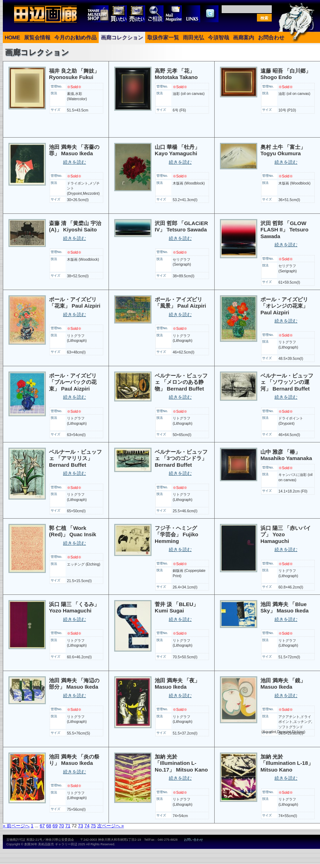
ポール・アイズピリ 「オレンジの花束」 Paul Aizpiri (284, 305)
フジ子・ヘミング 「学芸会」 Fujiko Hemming (176, 534)
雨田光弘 (193, 37)
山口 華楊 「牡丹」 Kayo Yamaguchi (177, 150)
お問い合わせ (193, 839)
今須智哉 (218, 37)
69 (55, 825)
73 (80, 825)
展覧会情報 (37, 37)
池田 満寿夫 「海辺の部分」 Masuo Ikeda (74, 683)
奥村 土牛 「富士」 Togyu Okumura (283, 150)
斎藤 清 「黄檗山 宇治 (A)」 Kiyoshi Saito (75, 226)
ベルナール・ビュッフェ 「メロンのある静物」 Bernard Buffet (181, 382)
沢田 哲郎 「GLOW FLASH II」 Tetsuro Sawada (284, 229)
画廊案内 (243, 37)
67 (42, 825)
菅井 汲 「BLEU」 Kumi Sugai (176, 607)
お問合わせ (271, 37)
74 (86, 825)
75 (93, 825)
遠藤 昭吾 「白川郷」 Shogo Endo (285, 74)
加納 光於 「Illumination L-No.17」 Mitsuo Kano (181, 763)
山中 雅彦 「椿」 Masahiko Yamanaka (286, 455)
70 (61, 825)
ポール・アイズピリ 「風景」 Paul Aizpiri (180, 302)
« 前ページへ (16, 825)
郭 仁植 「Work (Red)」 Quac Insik (72, 531)
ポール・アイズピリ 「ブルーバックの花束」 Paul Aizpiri (73, 382)
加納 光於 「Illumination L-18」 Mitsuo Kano (286, 763)
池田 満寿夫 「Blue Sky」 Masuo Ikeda (284, 607)
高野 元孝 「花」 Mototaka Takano (176, 74)
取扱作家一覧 (163, 37)
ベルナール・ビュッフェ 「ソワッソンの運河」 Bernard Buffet (286, 382)
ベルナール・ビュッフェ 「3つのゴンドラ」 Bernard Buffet (181, 458)
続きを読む (74, 162)
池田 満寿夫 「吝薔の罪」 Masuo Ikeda (74, 150)
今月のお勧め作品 (75, 37)
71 (67, 825)
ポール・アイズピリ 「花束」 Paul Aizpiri (74, 302)
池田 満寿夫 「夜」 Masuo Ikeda (177, 683)
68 (48, 825)
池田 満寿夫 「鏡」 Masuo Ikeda (283, 683)
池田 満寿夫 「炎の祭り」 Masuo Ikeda (74, 760)
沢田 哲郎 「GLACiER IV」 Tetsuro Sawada (181, 226)
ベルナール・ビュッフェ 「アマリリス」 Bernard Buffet (75, 458)
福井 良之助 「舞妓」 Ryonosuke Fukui (74, 74)
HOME (12, 37)
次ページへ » (110, 825)
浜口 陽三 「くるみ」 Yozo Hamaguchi (74, 607)
